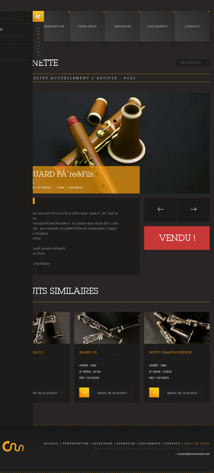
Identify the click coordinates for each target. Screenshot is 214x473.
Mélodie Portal (179, 448)
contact (172, 443)
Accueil (51, 443)
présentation (76, 443)
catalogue (103, 443)
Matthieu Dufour (200, 448)
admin (98, 448)
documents (150, 443)
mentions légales (141, 448)
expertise (126, 443)
